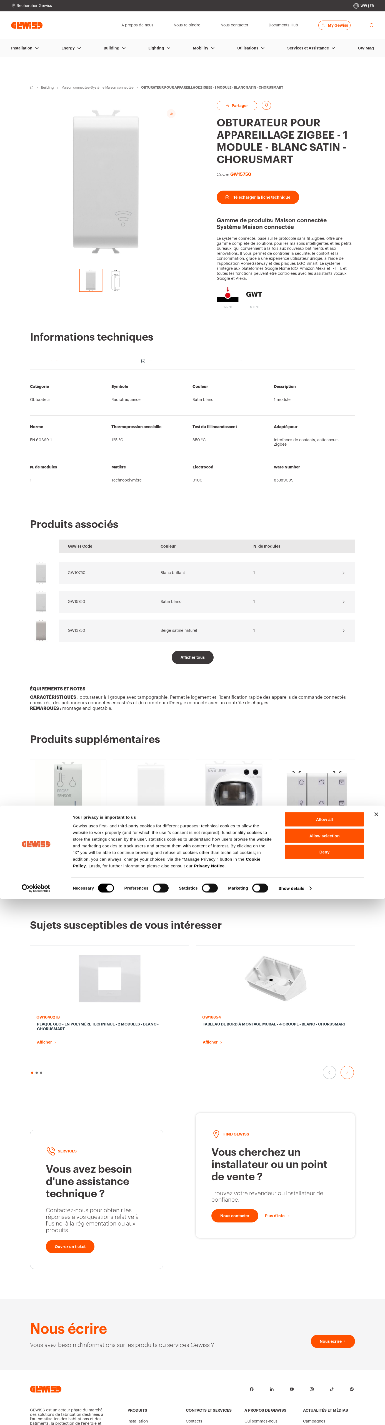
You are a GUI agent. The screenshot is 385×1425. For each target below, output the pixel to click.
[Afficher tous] (193, 657)
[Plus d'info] (278, 1128)
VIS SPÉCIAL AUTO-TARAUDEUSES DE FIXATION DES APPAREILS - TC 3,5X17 (316, 967)
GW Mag (366, 48)
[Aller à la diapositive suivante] (347, 886)
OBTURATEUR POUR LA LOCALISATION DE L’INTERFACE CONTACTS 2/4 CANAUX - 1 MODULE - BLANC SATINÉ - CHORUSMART (150, 843)
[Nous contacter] (234, 1128)
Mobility (200, 48)
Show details (291, 1414)
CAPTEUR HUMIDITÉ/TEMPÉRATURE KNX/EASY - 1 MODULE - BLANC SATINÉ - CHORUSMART (66, 843)
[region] (192, 435)
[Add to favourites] (266, 105)
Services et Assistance (308, 48)
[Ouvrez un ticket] (70, 1159)
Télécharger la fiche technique (258, 197)
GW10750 (77, 573)
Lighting (156, 48)
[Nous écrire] (333, 1253)
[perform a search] (371, 25)
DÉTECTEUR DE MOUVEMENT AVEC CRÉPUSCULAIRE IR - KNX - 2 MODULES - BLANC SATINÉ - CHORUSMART (233, 843)
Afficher (44, 856)
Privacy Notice (209, 1391)
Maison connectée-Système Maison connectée (97, 87)
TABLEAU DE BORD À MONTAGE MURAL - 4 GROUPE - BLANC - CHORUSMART (149, 967)
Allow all (324, 1345)
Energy (68, 48)
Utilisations (247, 48)
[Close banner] (376, 1340)
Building (111, 48)
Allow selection (324, 1361)
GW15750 (76, 602)
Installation (21, 48)
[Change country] (363, 5)
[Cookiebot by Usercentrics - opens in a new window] (36, 1414)
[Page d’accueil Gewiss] (26, 25)
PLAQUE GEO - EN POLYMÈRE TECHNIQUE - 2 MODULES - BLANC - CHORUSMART (64, 967)
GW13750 (76, 631)
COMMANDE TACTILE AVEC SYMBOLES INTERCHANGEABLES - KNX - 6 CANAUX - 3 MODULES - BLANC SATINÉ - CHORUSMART (317, 782)
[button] (33, 886)
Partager (237, 105)
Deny (324, 1377)
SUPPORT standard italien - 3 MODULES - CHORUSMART (230, 965)
